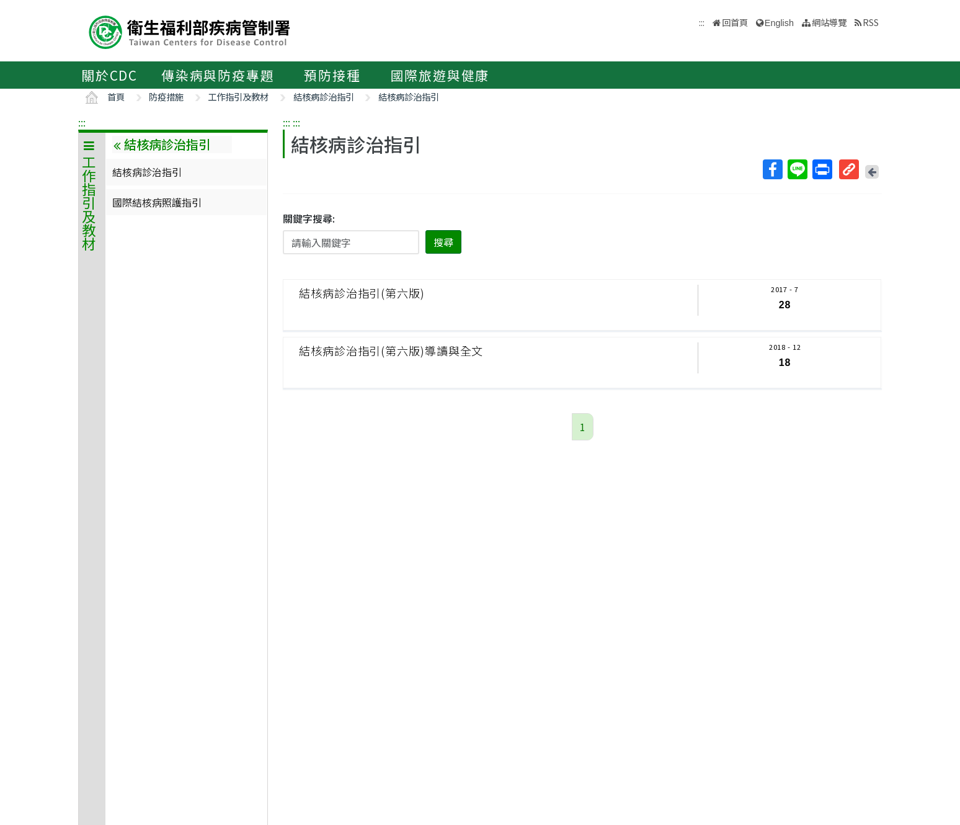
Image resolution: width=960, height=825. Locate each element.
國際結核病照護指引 (157, 202)
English (779, 23)
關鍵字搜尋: (309, 218)
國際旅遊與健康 (440, 75)
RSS (871, 22)
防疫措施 (166, 96)
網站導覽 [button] (829, 22)
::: (82, 122)
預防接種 (332, 75)
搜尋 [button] (443, 241)
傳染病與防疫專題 (217, 75)
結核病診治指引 (323, 96)
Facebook (772, 169)
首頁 (116, 96)
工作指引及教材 (238, 96)
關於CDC (109, 75)
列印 (821, 169)
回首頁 (735, 22)
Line (796, 169)
